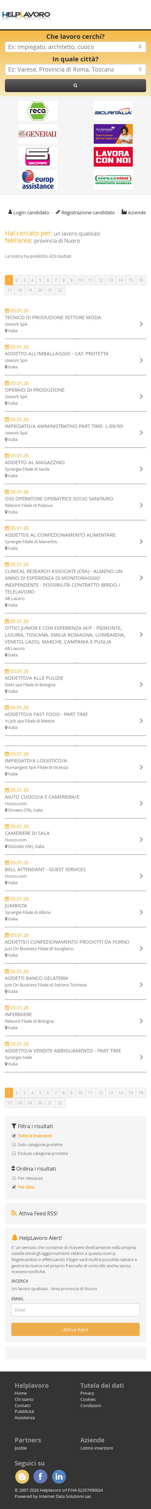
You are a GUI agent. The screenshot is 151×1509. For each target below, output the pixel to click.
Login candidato (31, 212)
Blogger (22, 1476)
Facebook (40, 1476)
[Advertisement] (103, 10)
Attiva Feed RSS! (34, 1213)
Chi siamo (24, 1399)
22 (60, 290)
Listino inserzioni (96, 1448)
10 (80, 280)
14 (120, 280)
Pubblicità (24, 1411)
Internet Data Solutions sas (65, 1496)
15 (131, 280)
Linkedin (59, 1476)
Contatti (23, 1405)
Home (21, 1393)
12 (100, 280)
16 (141, 280)
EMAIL (17, 1299)
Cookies (88, 1399)
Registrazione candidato (88, 212)
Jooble (21, 1448)
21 (50, 290)
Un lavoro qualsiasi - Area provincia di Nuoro (54, 1288)
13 (110, 280)
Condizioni (90, 1405)
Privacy (87, 1393)
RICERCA (19, 1281)
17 (9, 290)
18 (20, 290)
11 (90, 280)
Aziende (137, 212)
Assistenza (25, 1417)
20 (40, 290)
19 (30, 290)
